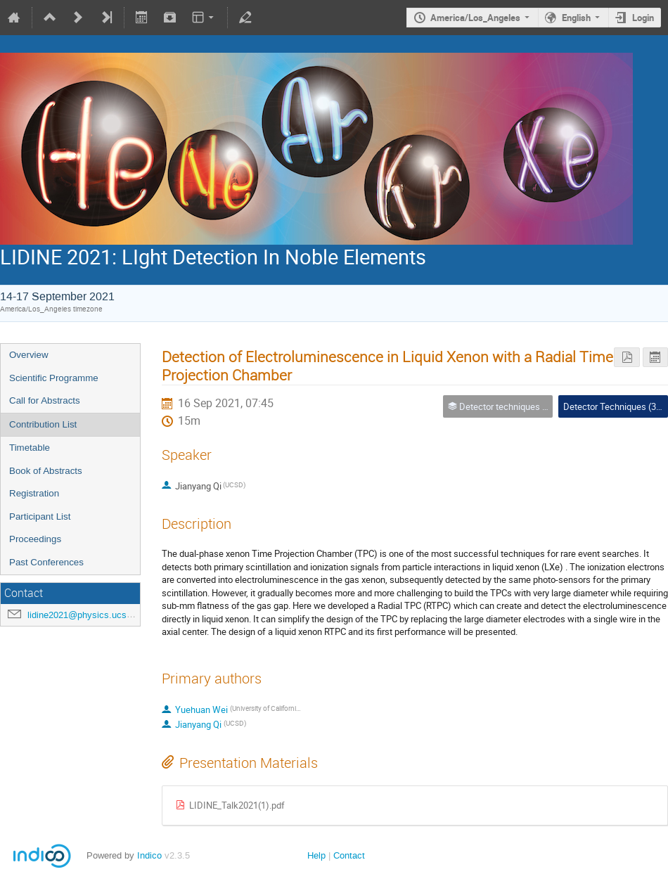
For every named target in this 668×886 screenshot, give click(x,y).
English (576, 17)
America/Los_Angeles (475, 17)
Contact (349, 855)
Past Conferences (46, 562)
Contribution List (43, 424)
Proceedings (35, 539)
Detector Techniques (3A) (614, 406)
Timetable (29, 447)
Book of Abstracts (45, 471)
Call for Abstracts (44, 400)
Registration (34, 493)
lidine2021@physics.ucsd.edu (88, 615)
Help (316, 855)
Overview (29, 354)
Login (643, 17)
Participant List (39, 516)
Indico (149, 855)
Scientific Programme (53, 378)
